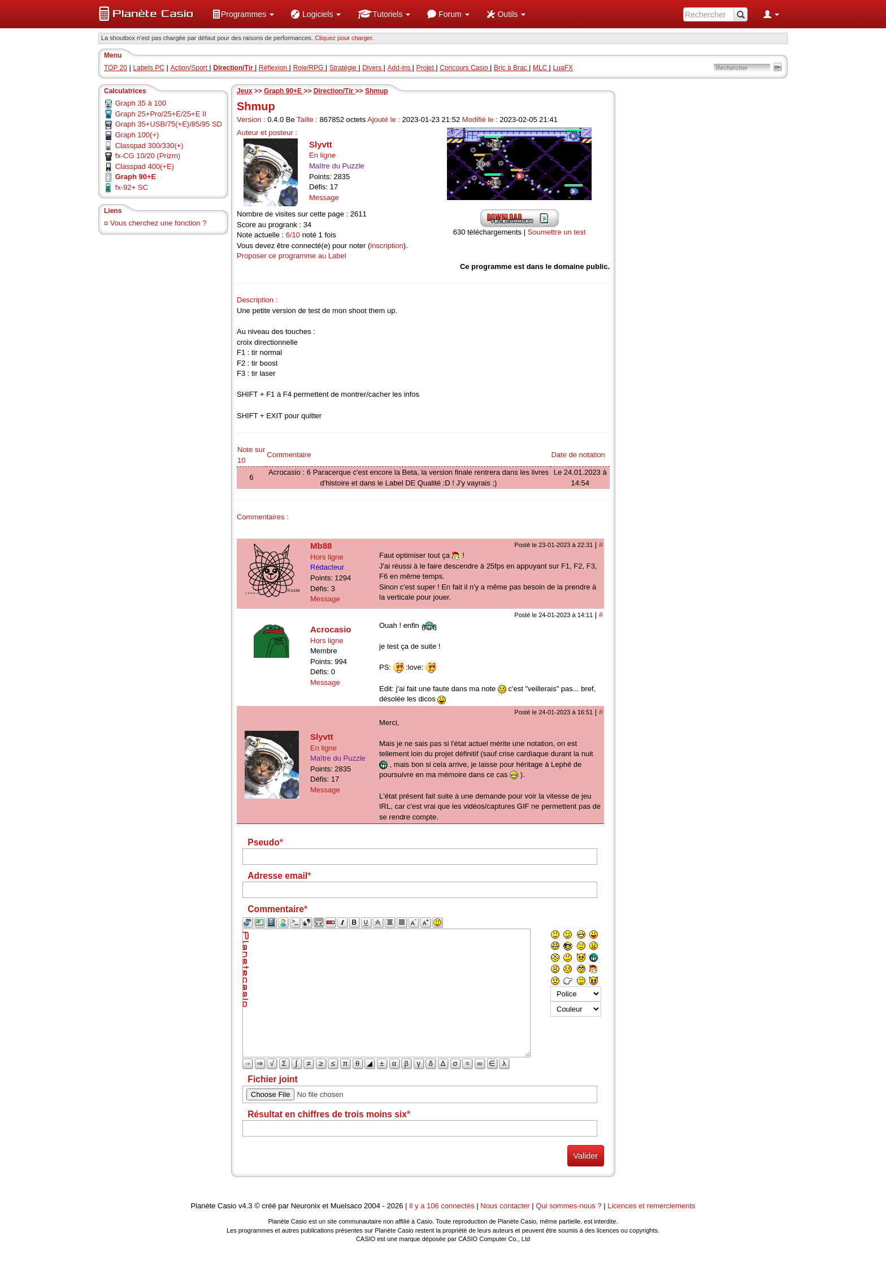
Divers (372, 68)
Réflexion (274, 68)
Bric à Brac (511, 68)
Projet (426, 68)
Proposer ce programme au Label (291, 255)
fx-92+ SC (131, 187)
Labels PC (148, 68)
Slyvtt (320, 144)
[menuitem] (243, 14)
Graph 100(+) (137, 135)
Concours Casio (465, 68)
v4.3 (245, 1206)
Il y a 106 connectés (442, 1206)
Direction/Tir (334, 91)
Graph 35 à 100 (140, 103)
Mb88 (321, 545)
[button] (243, 14)
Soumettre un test (557, 232)
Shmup (376, 91)
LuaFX (563, 68)
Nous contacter (504, 1206)
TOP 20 (115, 68)
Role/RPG (309, 68)
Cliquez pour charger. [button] (344, 37)
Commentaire (289, 454)
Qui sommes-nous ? (568, 1206)
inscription (386, 245)
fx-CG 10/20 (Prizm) (148, 155)
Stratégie (343, 68)
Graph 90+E (283, 91)
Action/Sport (190, 68)
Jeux (244, 91)
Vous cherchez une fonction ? (158, 223)
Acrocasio (330, 629)
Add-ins (399, 68)
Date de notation (578, 454)
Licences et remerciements (651, 1206)
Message (324, 197)
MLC (541, 68)
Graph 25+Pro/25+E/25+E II (161, 114)
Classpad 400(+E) (144, 166)
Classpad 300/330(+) (149, 145)
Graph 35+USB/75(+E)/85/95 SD (168, 124)
